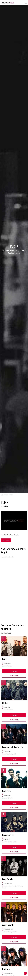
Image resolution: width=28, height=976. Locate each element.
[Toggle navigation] (26, 2)
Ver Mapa (6, 540)
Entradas (14, 671)
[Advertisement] (14, 573)
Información (14, 675)
